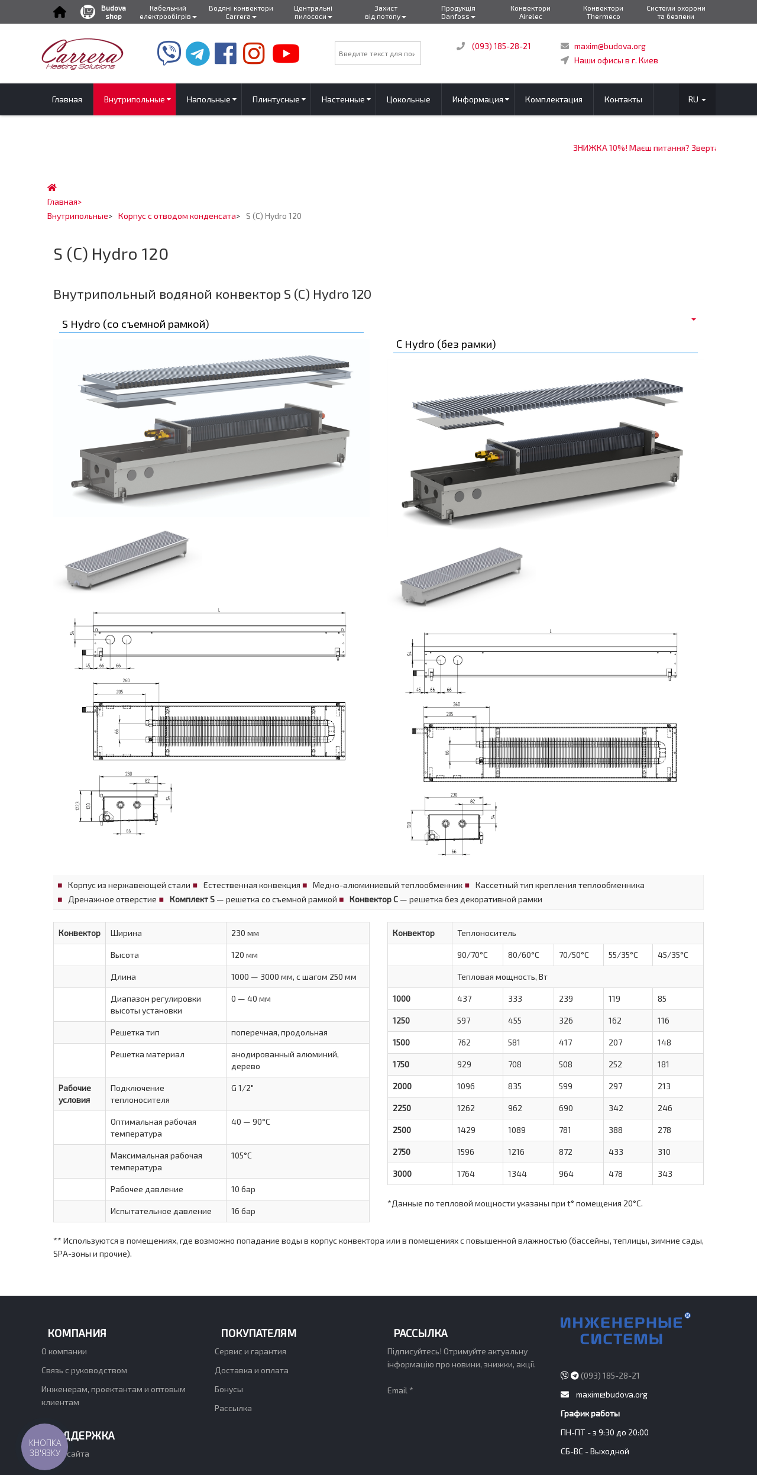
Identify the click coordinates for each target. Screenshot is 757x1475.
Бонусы (229, 1389)
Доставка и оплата (252, 1370)
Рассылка (233, 1408)
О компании (64, 1351)
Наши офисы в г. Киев (616, 60)
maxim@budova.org (610, 46)
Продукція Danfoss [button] (458, 12)
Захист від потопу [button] (385, 12)
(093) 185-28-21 (501, 46)
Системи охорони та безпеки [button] (676, 12)
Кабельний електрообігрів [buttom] (168, 12)
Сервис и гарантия (250, 1351)
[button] (59, 12)
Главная (62, 201)
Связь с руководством (84, 1370)
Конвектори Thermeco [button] (603, 12)
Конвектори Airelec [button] (530, 12)
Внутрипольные (77, 216)
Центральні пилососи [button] (313, 12)
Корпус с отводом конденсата (177, 216)
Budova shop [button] (103, 12)
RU (697, 99)
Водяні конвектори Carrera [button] (241, 12)
